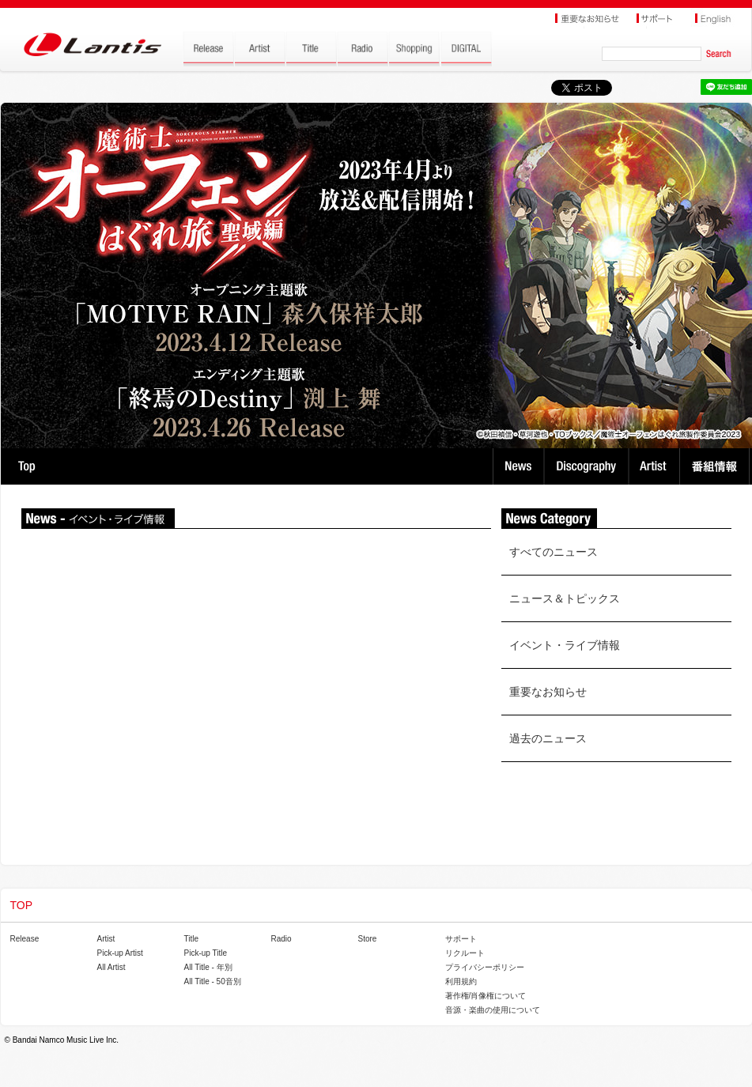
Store (367, 938)
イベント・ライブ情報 (564, 645)
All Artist (111, 967)
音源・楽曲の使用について (492, 1010)
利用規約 (461, 981)
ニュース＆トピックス (564, 598)
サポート (461, 938)
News (518, 466)
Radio (281, 938)
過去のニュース (548, 738)
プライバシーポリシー (484, 967)
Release (25, 938)
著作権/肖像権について (486, 995)
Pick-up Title (205, 953)
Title (191, 938)
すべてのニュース (553, 551)
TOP (26, 466)
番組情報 (717, 466)
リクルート (465, 953)
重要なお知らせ (548, 691)
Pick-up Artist (120, 953)
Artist (656, 466)
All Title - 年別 (208, 967)
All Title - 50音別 (212, 981)
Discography (588, 466)
